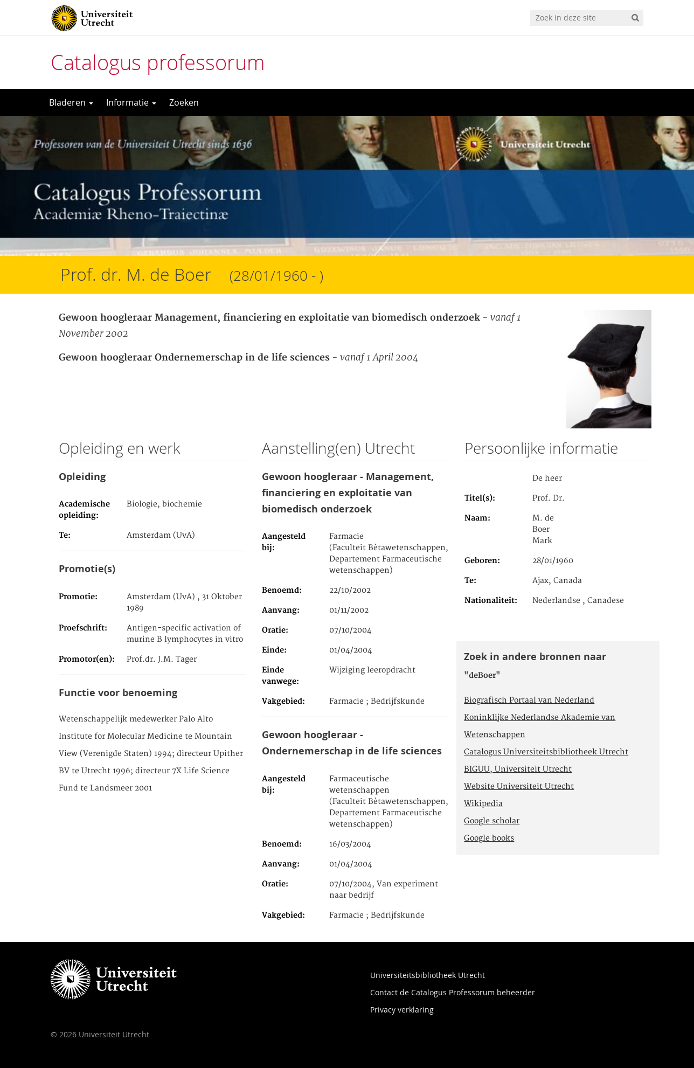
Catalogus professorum (158, 62)
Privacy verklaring (402, 1009)
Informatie (131, 102)
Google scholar (491, 821)
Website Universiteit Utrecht (519, 787)
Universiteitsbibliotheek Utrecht (427, 975)
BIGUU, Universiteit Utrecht (518, 769)
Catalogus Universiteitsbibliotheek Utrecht (546, 752)
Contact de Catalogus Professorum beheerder (452, 992)
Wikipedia (483, 804)
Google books (489, 838)
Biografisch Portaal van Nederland (529, 700)
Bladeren (71, 102)
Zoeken (184, 102)
